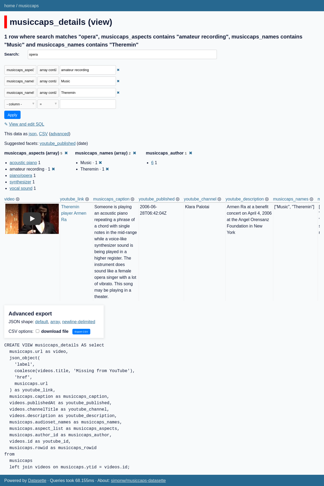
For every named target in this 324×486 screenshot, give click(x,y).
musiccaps (28, 5)
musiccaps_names (291, 199)
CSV (43, 134)
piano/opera (21, 175)
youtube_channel (200, 199)
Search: (11, 54)
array (55, 321)
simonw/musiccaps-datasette (138, 480)
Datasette (37, 480)
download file (52, 331)
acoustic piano (23, 162)
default (41, 321)
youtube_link (72, 199)
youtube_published (58, 143)
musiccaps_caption (111, 199)
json (33, 134)
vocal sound (21, 188)
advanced (59, 134)
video (9, 199)
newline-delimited (78, 321)
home (9, 5)
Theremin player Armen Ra (74, 213)
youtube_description (244, 199)
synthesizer (20, 182)
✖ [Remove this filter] (118, 70)
